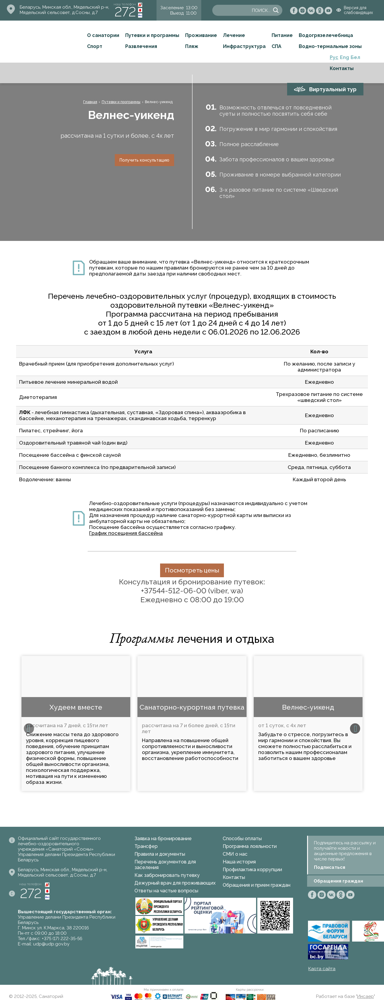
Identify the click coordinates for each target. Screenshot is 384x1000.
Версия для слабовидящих (358, 10)
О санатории (103, 35)
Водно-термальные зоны (330, 46)
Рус (334, 57)
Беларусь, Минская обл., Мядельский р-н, (64, 7)
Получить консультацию (144, 160)
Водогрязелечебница (326, 35)
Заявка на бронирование (163, 838)
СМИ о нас (235, 854)
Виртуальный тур (333, 89)
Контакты (342, 68)
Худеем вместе (75, 707)
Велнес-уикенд (308, 707)
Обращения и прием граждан (256, 885)
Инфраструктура (244, 46)
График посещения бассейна (126, 533)
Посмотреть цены (192, 570)
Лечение (234, 35)
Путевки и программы (152, 35)
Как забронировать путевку (167, 875)
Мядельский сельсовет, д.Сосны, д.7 (59, 12)
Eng (344, 57)
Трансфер (146, 846)
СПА (276, 46)
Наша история (239, 862)
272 (125, 11)
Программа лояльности (250, 846)
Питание (282, 35)
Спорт (94, 46)
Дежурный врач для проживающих (175, 883)
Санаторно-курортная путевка (192, 707)
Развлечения (141, 46)
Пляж (191, 46)
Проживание (201, 35)
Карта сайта (321, 968)
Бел (355, 57)
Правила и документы (159, 854)
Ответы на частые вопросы (166, 891)
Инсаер (365, 996)
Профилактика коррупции (252, 869)
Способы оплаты (242, 838)
